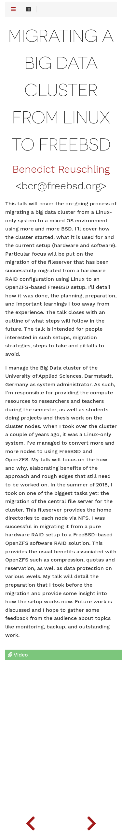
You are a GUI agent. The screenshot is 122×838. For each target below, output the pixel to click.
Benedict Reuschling (61, 169)
